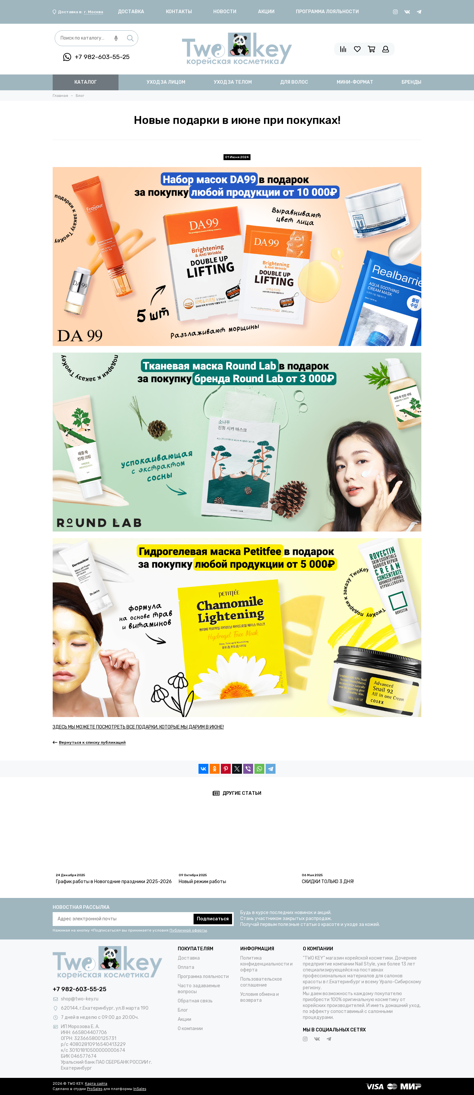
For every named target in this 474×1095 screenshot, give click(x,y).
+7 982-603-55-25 (96, 57)
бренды (411, 82)
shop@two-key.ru (79, 999)
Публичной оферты (188, 930)
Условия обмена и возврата (259, 997)
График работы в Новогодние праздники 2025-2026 (114, 881)
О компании (190, 1028)
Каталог (85, 82)
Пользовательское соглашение (261, 982)
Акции (266, 11)
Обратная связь (195, 1001)
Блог (183, 1010)
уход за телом (233, 82)
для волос (294, 82)
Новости (224, 11)
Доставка (131, 11)
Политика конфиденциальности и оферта (266, 964)
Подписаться (213, 919)
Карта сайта (96, 1083)
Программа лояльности (327, 11)
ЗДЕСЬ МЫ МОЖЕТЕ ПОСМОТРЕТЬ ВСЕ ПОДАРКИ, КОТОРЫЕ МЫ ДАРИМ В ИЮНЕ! (138, 727)
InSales (139, 1089)
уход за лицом (166, 82)
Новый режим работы (202, 881)
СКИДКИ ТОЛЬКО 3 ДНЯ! (328, 881)
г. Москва (93, 12)
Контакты (179, 11)
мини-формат (355, 82)
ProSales (94, 1089)
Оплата (186, 967)
